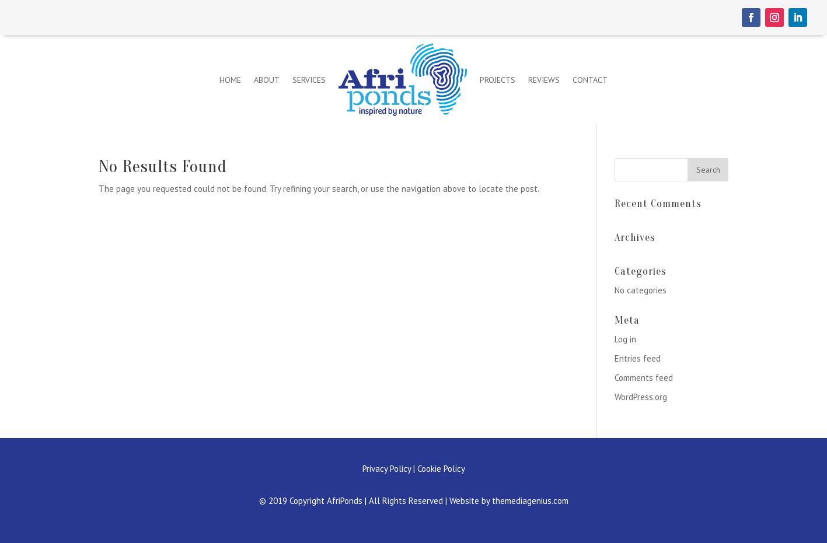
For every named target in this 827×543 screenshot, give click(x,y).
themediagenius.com (530, 500)
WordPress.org (641, 396)
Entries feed (638, 358)
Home (230, 80)
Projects (497, 80)
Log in (625, 339)
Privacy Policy (386, 468)
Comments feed (644, 377)
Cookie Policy (441, 468)
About (267, 80)
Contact (590, 80)
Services (309, 80)
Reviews (544, 80)
